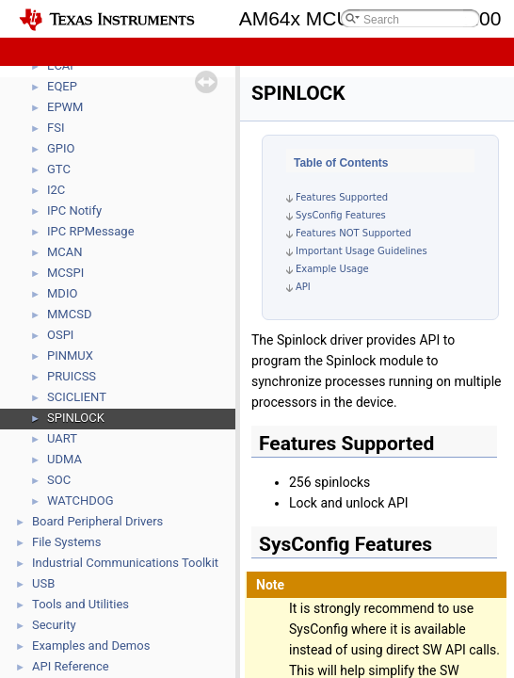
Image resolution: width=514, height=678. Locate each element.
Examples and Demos (91, 645)
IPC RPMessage (91, 231)
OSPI (60, 335)
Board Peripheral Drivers (97, 521)
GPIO (61, 148)
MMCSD (69, 314)
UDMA (64, 459)
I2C (56, 190)
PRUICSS (71, 376)
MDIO (62, 293)
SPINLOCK (75, 418)
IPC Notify (74, 210)
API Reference (70, 666)
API (303, 287)
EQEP (62, 86)
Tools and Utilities (80, 604)
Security (54, 625)
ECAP (62, 65)
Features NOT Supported (353, 233)
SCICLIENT (76, 397)
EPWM (65, 107)
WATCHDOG (80, 500)
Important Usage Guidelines (361, 251)
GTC (59, 169)
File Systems (66, 542)
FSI (55, 128)
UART (62, 438)
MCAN (65, 252)
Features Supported (342, 197)
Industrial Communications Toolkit (125, 563)
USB (43, 583)
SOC (59, 480)
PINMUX (70, 355)
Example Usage (332, 269)
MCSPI (65, 273)
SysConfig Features (341, 215)
